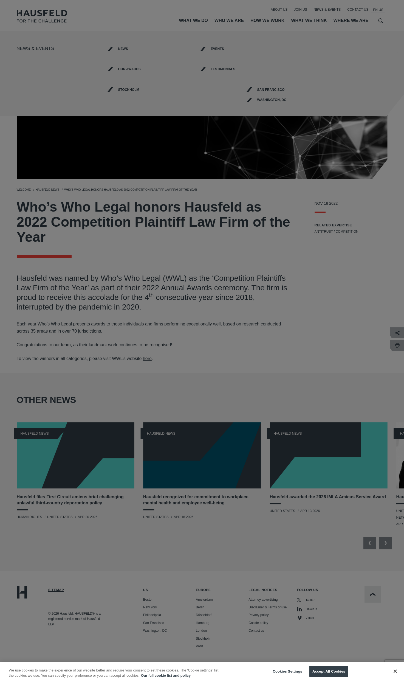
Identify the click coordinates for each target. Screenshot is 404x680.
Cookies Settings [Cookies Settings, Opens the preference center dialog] (287, 674)
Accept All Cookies (328, 674)
